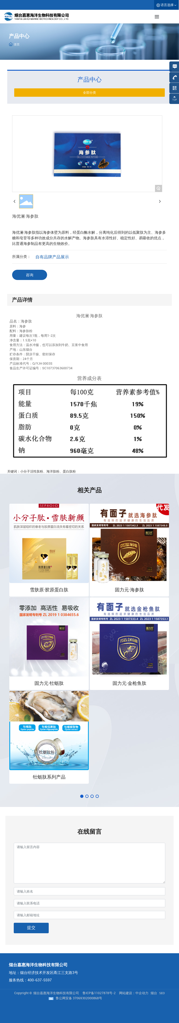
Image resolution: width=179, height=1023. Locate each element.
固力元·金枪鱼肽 (129, 683)
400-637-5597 (40, 980)
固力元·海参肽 (129, 589)
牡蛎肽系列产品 (49, 777)
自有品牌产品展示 (52, 257)
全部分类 (89, 92)
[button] (81, 796)
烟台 (154, 993)
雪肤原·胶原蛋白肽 (49, 589)
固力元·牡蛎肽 (49, 683)
